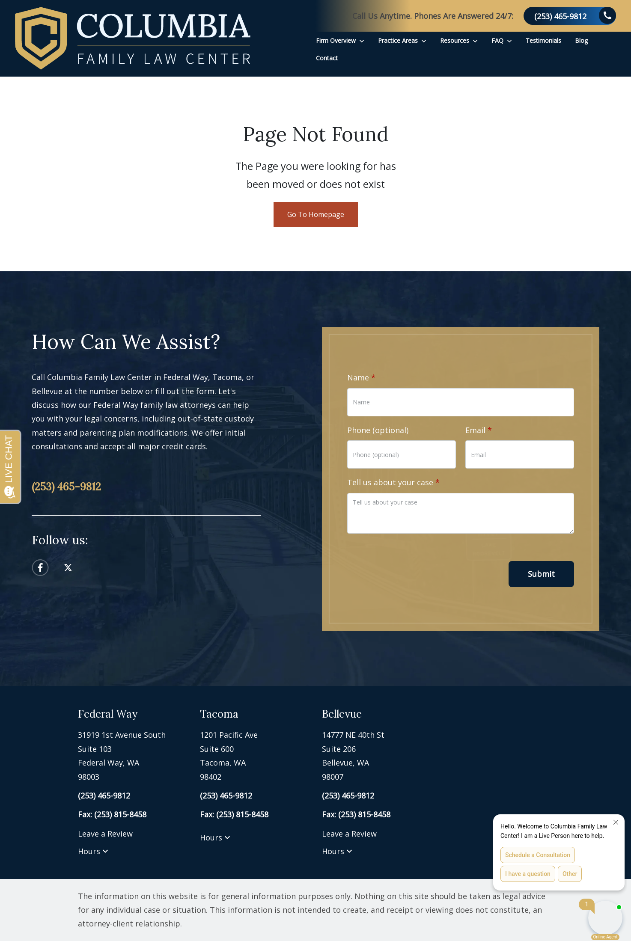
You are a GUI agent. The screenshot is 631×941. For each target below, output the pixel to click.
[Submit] (541, 574)
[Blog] (581, 40)
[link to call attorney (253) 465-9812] (570, 16)
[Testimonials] (543, 40)
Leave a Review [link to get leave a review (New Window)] (105, 833)
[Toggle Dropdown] (362, 40)
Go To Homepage (315, 214)
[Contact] (327, 58)
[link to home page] (132, 38)
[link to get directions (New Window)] (132, 756)
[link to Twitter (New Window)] (68, 567)
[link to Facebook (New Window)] (40, 567)
